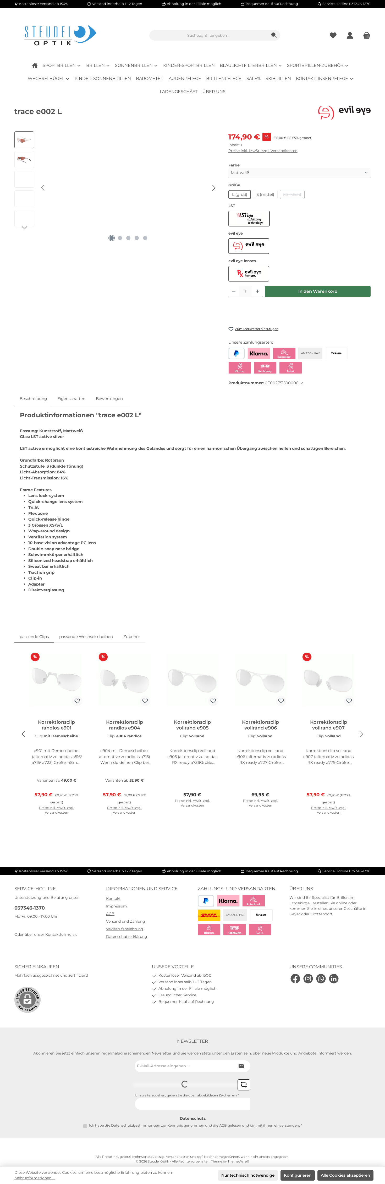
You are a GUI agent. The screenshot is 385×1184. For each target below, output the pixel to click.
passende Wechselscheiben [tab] (86, 636)
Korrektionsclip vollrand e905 (192, 725)
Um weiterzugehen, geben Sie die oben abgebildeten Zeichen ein (187, 1095)
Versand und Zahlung (125, 921)
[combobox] (208, 35)
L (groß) (239, 194)
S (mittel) (265, 194)
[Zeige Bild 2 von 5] (120, 238)
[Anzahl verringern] (233, 291)
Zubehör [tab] (131, 636)
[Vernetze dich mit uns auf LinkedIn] (334, 979)
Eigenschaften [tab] (71, 398)
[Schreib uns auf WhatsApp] (321, 979)
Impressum (116, 906)
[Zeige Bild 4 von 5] (137, 238)
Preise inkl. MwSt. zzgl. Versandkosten (263, 150)
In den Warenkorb (317, 291)
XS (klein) (294, 195)
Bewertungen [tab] (109, 398)
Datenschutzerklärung (126, 936)
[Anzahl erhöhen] (257, 291)
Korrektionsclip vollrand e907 (328, 725)
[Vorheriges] (43, 187)
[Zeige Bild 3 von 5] (128, 238)
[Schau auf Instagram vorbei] (308, 979)
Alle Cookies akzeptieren (345, 1175)
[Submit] (241, 1066)
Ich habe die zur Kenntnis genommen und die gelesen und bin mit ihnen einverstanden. (195, 1125)
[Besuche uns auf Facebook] (295, 979)
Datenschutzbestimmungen (135, 1125)
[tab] (33, 398)
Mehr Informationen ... (34, 1178)
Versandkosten (177, 1157)
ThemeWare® (238, 1161)
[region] (116, 187)
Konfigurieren (297, 1175)
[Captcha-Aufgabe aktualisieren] (244, 1084)
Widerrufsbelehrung (124, 929)
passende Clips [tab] (34, 636)
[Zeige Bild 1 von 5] (111, 238)
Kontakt (113, 898)
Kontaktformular (60, 934)
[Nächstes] (214, 187)
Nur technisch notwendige (247, 1175)
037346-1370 (29, 908)
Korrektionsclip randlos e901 (56, 725)
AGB (110, 913)
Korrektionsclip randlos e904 (124, 725)
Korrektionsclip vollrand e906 (260, 725)
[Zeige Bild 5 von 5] (145, 238)
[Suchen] (274, 35)
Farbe (234, 165)
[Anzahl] (245, 291)
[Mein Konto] (350, 35)
